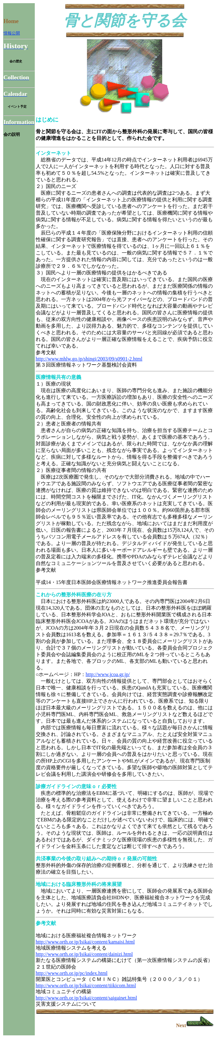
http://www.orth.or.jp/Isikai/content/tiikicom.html (86, 985)
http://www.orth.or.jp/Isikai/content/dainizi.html (84, 954)
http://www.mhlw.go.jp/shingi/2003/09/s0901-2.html (89, 358)
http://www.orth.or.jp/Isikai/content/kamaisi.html (85, 942)
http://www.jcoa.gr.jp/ (108, 674)
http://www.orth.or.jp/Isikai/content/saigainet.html (86, 998)
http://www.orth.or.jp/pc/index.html (72, 973)
